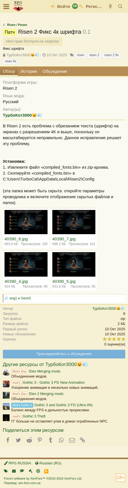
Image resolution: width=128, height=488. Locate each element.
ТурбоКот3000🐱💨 (22, 55)
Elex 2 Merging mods (37, 394)
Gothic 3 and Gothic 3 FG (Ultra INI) (52, 405)
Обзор (9, 71)
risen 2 (94, 55)
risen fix (10, 61)
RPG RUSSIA (17, 463)
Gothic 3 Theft (28, 416)
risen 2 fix (111, 55)
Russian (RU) (48, 463)
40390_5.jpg (64, 281)
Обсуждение (55, 71)
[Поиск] (120, 6)
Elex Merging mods (35, 371)
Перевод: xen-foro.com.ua (22, 483)
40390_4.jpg (16, 281)
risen (80, 55)
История (29, 71)
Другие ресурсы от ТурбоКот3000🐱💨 (45, 364)
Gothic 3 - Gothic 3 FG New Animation (48, 382)
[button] (6, 6)
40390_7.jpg (64, 238)
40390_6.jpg (16, 238)
